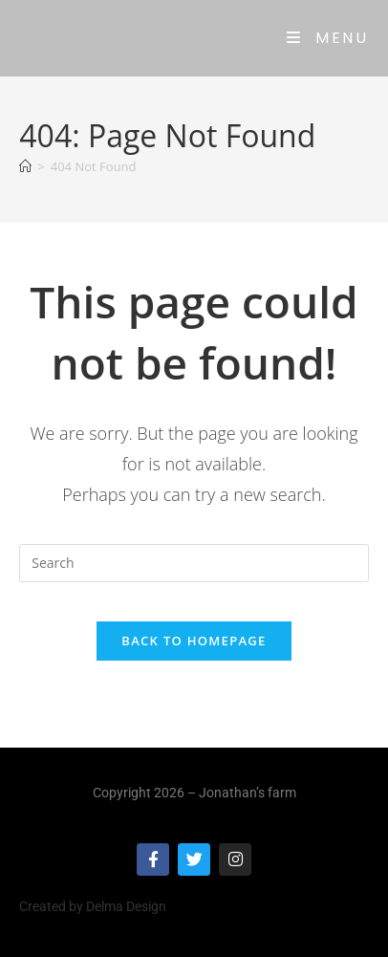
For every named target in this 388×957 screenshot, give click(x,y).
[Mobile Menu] (327, 38)
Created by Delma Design (92, 906)
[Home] (25, 166)
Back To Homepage (193, 640)
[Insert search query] (193, 563)
